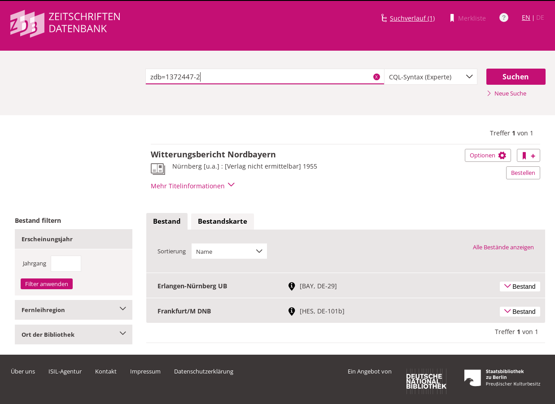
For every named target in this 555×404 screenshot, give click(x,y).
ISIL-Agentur (65, 371)
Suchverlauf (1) (412, 18)
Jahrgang (34, 263)
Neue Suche (506, 93)
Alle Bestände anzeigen (503, 247)
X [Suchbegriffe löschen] (376, 77)
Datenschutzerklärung (203, 371)
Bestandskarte (222, 221)
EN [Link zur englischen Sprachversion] (526, 17)
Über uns (23, 371)
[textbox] (265, 77)
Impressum (145, 371)
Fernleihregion (74, 310)
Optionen (488, 155)
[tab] (167, 221)
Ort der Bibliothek (74, 334)
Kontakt (106, 371)
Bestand (167, 221)
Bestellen (523, 173)
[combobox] (430, 77)
